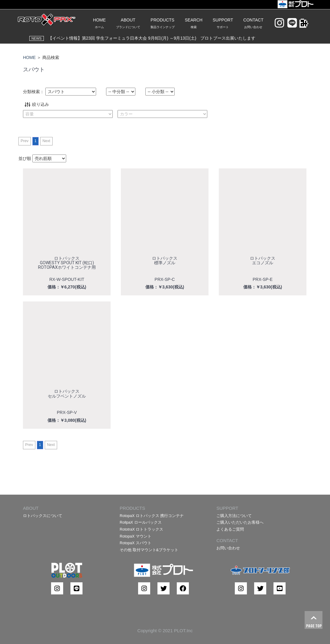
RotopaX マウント (135, 536)
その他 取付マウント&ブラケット (149, 550)
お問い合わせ (228, 548)
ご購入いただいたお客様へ (240, 522)
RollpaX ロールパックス (141, 522)
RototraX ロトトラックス (141, 529)
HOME (29, 57)
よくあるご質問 (230, 529)
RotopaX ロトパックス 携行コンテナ (152, 516)
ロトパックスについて (42, 516)
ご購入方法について (234, 516)
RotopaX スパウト (135, 543)
